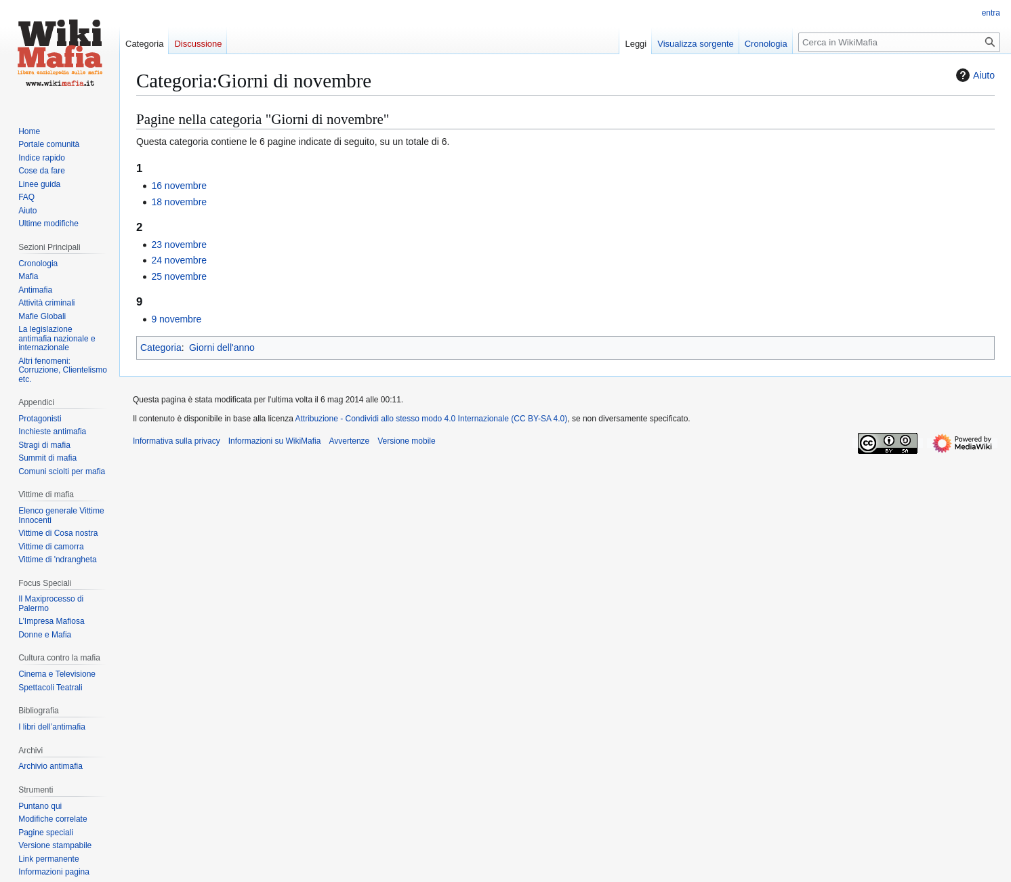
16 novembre (179, 185)
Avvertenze (349, 441)
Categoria (161, 347)
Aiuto (974, 75)
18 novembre (179, 201)
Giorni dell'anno (222, 347)
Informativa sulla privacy (176, 441)
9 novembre (176, 319)
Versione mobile (406, 441)
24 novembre (179, 260)
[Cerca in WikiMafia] (899, 42)
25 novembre (179, 276)
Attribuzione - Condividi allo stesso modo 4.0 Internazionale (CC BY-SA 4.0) (431, 418)
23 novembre (179, 244)
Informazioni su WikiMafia (274, 441)
